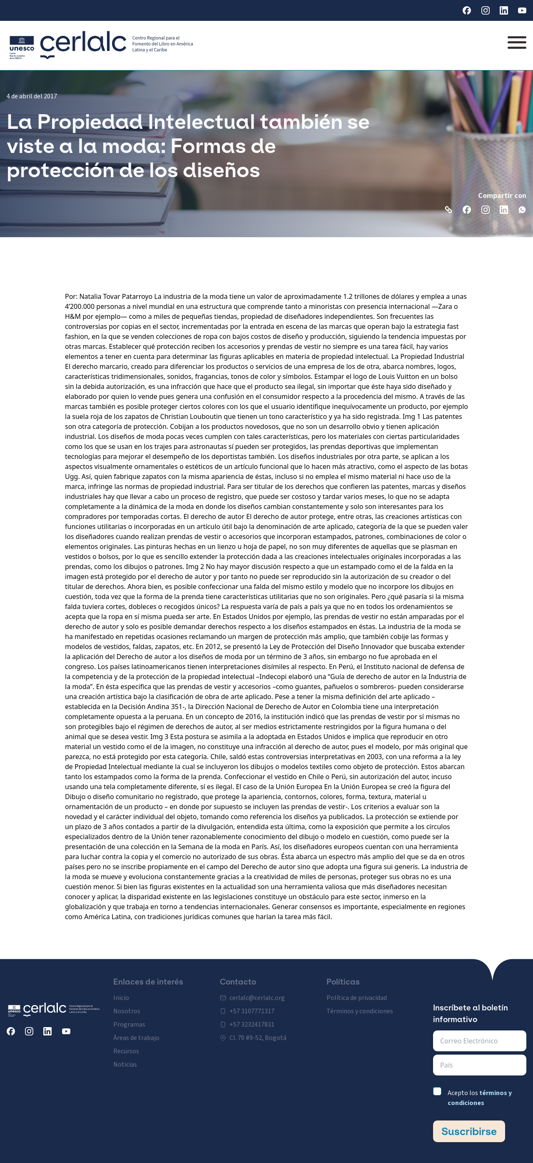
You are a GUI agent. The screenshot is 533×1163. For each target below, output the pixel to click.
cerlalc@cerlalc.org (257, 990)
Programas (129, 1016)
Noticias (125, 1056)
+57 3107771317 (251, 1003)
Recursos (126, 1043)
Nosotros (126, 1003)
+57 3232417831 (251, 1016)
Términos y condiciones (359, 1003)
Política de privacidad (356, 990)
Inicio (121, 990)
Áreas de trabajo (136, 1030)
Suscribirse (469, 1131)
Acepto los (480, 1098)
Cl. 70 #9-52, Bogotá (257, 1030)
